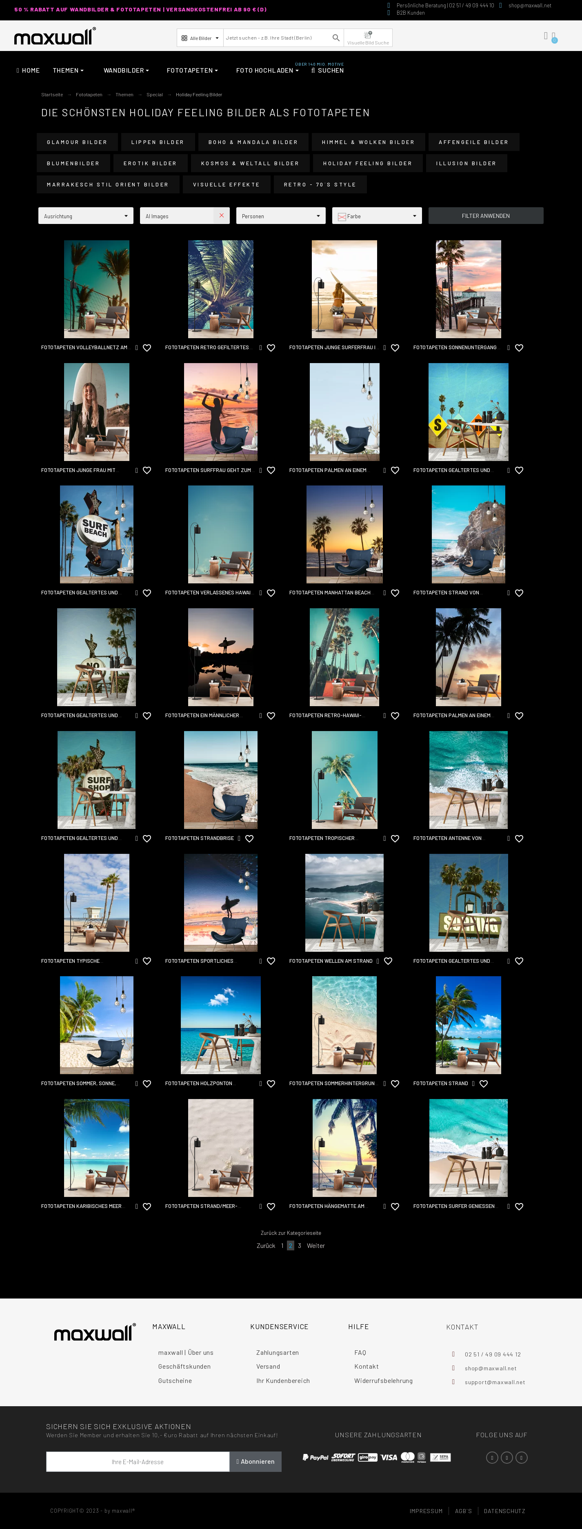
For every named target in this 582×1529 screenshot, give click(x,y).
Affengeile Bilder (474, 142)
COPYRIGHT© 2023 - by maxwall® (92, 1510)
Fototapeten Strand (440, 1083)
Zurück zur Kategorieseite (291, 1233)
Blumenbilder (73, 163)
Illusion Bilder (466, 163)
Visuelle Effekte (226, 184)
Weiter (316, 1245)
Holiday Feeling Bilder (368, 163)
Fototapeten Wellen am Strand (331, 960)
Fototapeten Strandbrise (199, 838)
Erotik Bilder (151, 163)
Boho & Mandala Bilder (254, 142)
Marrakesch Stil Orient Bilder (108, 184)
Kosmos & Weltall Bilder (250, 163)
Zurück (266, 1245)
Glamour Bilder (77, 142)
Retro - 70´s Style (320, 184)
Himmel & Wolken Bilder (368, 142)
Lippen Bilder (158, 142)
